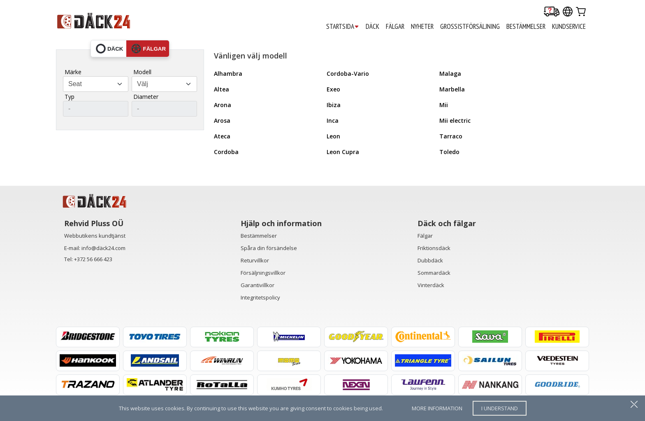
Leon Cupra (343, 152)
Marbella (452, 89)
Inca (333, 120)
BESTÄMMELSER (525, 26)
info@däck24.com (103, 248)
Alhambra (228, 73)
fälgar (148, 49)
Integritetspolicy (260, 297)
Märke (73, 72)
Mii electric (455, 120)
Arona (222, 105)
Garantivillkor (257, 285)
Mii (443, 105)
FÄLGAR (395, 26)
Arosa (222, 120)
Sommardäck (434, 272)
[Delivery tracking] (551, 12)
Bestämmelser (259, 235)
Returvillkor (255, 260)
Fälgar (425, 235)
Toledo (449, 152)
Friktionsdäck (434, 248)
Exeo (333, 89)
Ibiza (334, 105)
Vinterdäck (431, 285)
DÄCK (372, 26)
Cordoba (226, 152)
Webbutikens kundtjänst (94, 235)
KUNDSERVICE (569, 26)
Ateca (222, 136)
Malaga (450, 73)
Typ (69, 97)
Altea (221, 89)
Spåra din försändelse (269, 248)
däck (109, 49)
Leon (333, 136)
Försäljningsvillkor (263, 272)
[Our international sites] (567, 12)
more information (437, 408)
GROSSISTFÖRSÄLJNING (470, 26)
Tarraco (450, 136)
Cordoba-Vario (348, 73)
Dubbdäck (430, 260)
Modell (142, 72)
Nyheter (422, 26)
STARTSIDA (342, 26)
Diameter (145, 97)
